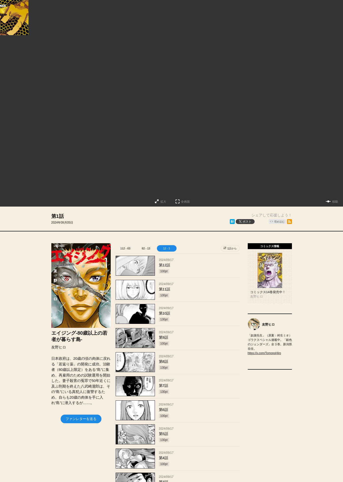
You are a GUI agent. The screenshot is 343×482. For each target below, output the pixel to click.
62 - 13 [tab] (146, 248)
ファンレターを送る (81, 419)
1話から (232, 248)
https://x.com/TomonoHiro (264, 353)
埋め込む (279, 221)
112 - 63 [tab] (125, 248)
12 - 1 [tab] (166, 248)
